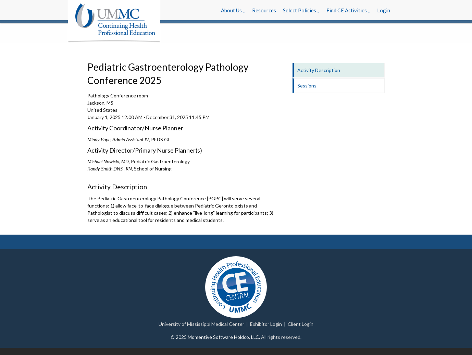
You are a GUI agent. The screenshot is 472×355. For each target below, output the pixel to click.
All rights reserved (280, 337)
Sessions (306, 85)
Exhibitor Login (266, 324)
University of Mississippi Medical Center (201, 324)
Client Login (300, 324)
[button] (233, 10)
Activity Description (318, 70)
